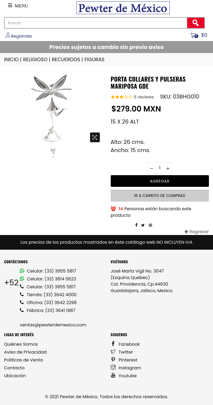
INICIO (13, 59)
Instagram (126, 368)
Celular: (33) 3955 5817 (48, 271)
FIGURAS (94, 59)
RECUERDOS (68, 59)
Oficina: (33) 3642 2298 (48, 302)
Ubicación (15, 376)
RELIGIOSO (37, 59)
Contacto (14, 368)
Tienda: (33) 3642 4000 (48, 295)
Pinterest (124, 360)
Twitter (122, 352)
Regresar (196, 231)
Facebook (125, 344)
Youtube (124, 376)
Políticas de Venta (23, 360)
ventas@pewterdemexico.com (53, 325)
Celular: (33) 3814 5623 (48, 279)
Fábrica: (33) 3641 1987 (47, 310)
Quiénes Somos (21, 344)
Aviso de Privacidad (25, 352)
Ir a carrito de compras (159, 195)
